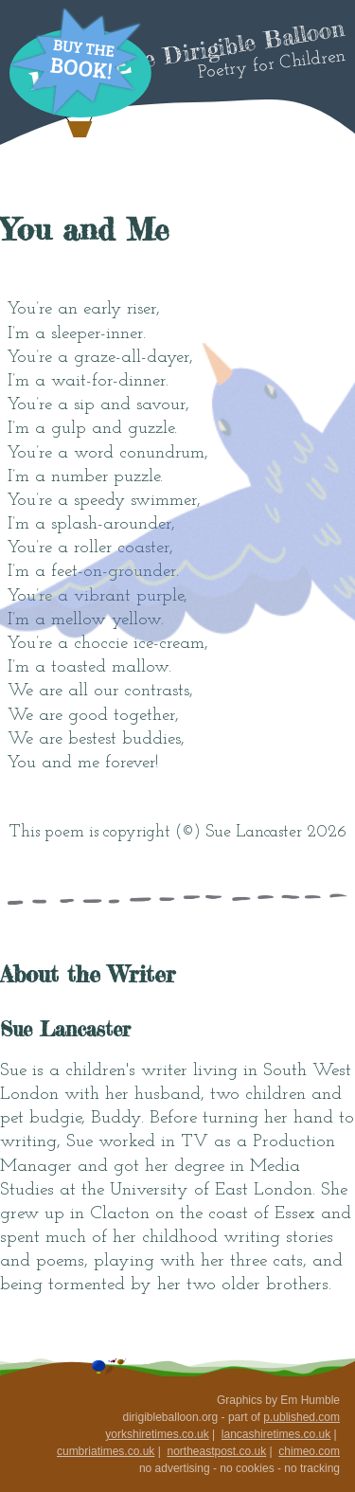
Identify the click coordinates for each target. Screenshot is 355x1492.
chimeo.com (309, 1451)
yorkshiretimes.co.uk (156, 1434)
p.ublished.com (301, 1417)
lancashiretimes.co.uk (276, 1434)
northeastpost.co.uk (216, 1451)
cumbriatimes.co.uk (105, 1451)
